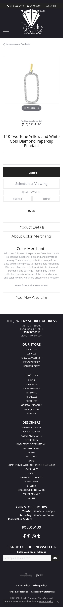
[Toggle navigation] (6, 33)
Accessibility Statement (42, 591)
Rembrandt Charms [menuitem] (31, 477)
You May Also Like (31, 297)
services (31, 353)
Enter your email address (31, 552)
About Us (31, 349)
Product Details (31, 227)
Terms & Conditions (18, 591)
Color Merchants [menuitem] (31, 435)
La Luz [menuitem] (31, 452)
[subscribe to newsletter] (55, 558)
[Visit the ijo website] (39, 575)
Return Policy (31, 366)
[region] (31, 84)
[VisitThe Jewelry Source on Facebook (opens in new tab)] (24, 536)
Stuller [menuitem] (31, 485)
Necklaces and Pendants (18, 44)
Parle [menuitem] (31, 473)
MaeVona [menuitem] (31, 456)
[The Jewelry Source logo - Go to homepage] (31, 21)
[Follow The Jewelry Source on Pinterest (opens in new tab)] (28, 536)
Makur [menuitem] (31, 460)
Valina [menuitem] (31, 498)
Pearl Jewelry (31, 409)
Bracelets (31, 400)
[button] (34, 5)
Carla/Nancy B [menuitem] (31, 431)
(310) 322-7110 (31, 124)
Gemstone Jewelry (31, 405)
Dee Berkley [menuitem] (31, 439)
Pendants (31, 392)
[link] (15, 5)
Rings (31, 380)
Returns (46, 198)
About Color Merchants (32, 236)
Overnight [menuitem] (31, 469)
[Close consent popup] (58, 602)
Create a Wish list (31, 357)
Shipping (17, 198)
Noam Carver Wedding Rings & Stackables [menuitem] (31, 464)
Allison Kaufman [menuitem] (31, 427)
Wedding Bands (31, 388)
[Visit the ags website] (26, 575)
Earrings (31, 384)
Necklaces (31, 396)
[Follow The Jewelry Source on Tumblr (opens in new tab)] (38, 536)
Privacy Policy (31, 361)
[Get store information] (31, 335)
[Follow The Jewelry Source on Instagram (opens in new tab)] (34, 536)
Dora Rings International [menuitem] (32, 444)
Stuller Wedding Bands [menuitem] (31, 489)
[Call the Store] (31, 332)
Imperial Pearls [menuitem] (31, 448)
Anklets (31, 413)
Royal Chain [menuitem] (31, 481)
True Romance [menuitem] (31, 494)
